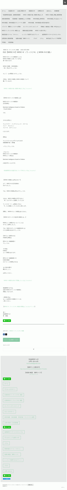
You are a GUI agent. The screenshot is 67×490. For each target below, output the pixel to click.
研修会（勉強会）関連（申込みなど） (51, 26)
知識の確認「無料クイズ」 (23, 38)
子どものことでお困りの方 (11, 437)
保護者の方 (32, 11)
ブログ (35, 38)
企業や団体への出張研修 (11, 422)
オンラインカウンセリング (30, 26)
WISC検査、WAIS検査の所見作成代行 (38, 22)
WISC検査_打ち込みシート (54, 18)
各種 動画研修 (6, 18)
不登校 (4, 42)
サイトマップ (24, 484)
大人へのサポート (9, 411)
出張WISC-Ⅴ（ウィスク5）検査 (13, 395)
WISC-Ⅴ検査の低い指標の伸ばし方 (33, 15)
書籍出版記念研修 (28, 30)
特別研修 (10, 42)
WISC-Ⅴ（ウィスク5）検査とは (11, 30)
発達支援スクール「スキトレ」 (10, 34)
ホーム (4, 11)
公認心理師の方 (21, 11)
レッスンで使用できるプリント (30, 34)
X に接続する (6, 478)
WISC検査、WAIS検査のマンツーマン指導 (14, 22)
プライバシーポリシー (12, 484)
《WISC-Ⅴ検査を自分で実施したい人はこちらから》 (18, 280)
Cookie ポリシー (19, 484)
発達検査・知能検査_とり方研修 (21, 18)
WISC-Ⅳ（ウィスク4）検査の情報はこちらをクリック (19, 306)
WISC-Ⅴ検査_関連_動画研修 (54, 15)
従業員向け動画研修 (7, 38)
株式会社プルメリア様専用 (53, 38)
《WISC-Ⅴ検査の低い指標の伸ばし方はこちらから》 (18, 88)
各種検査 (56, 11)
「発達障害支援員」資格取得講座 (11, 15)
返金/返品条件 (5, 484)
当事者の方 (41, 11)
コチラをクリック (33, 374)
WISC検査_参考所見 (39, 18)
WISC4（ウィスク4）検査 (16, 331)
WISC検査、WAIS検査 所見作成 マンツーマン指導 (19, 417)
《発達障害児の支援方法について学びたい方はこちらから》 (19, 170)
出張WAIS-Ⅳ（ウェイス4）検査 (13, 400)
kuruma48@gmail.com (33, 363)
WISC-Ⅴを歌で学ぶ (40, 30)
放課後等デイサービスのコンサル (51, 34)
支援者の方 (11, 11)
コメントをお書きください (11, 339)
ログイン (62, 487)
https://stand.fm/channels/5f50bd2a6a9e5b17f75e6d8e (33, 369)
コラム (42, 38)
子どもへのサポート (10, 389)
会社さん (49, 11)
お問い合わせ (8, 471)
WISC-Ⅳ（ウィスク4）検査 (11, 49)
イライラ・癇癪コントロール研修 (11, 26)
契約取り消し (30, 484)
